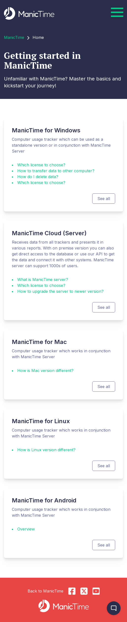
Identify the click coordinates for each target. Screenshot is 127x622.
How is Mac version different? (45, 370)
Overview (26, 529)
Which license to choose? (41, 164)
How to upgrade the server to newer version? (60, 291)
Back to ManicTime (45, 591)
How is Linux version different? (46, 449)
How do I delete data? (37, 176)
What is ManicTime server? (42, 279)
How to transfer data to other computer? (55, 170)
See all (103, 198)
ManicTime (14, 37)
